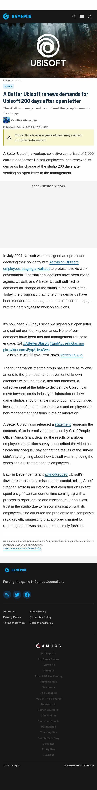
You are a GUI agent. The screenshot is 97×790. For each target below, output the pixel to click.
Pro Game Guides (48, 659)
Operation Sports (48, 721)
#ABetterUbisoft (36, 343)
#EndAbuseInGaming (67, 343)
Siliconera (48, 687)
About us (9, 611)
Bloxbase (48, 754)
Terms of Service (14, 622)
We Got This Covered (48, 698)
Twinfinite (48, 664)
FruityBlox (48, 749)
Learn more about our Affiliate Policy (22, 548)
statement (63, 424)
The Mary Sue (48, 732)
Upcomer (48, 743)
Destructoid (48, 704)
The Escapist (48, 692)
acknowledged (56, 474)
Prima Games (48, 681)
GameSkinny (48, 715)
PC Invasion (48, 726)
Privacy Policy (12, 617)
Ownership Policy (40, 617)
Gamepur (48, 670)
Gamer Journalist (49, 709)
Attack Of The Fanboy (48, 676)
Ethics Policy (38, 611)
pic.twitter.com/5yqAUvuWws (26, 350)
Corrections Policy (41, 622)
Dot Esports (48, 653)
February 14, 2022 (71, 355)
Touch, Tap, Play (48, 738)
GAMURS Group (85, 765)
